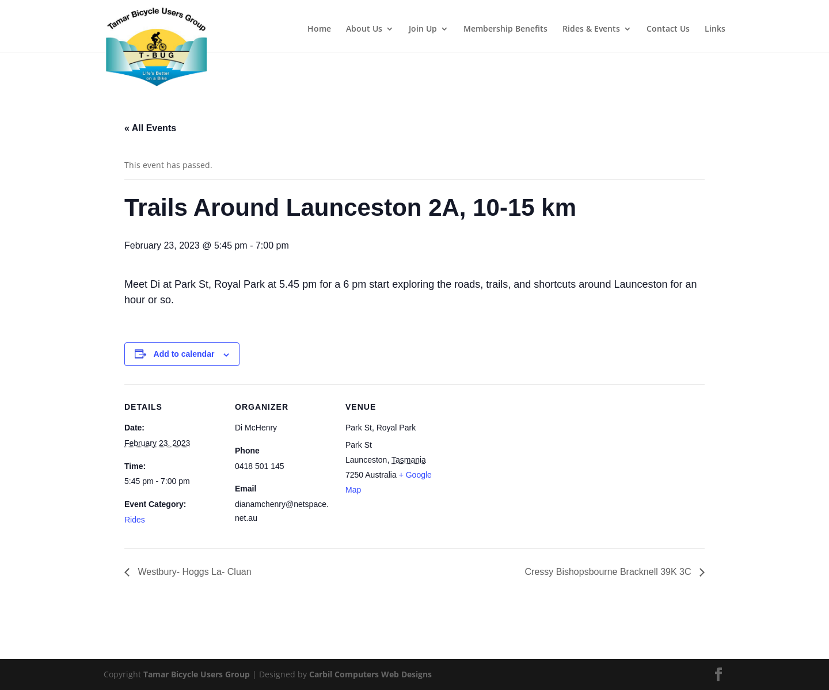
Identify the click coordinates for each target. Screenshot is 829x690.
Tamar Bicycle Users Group (196, 674)
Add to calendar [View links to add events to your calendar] (184, 354)
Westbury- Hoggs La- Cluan (193, 572)
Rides (134, 519)
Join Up (423, 29)
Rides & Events (591, 29)
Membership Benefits (505, 29)
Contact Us (668, 29)
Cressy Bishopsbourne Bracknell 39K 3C (609, 572)
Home (319, 29)
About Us (364, 29)
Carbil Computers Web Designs (370, 674)
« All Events (150, 128)
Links (715, 29)
